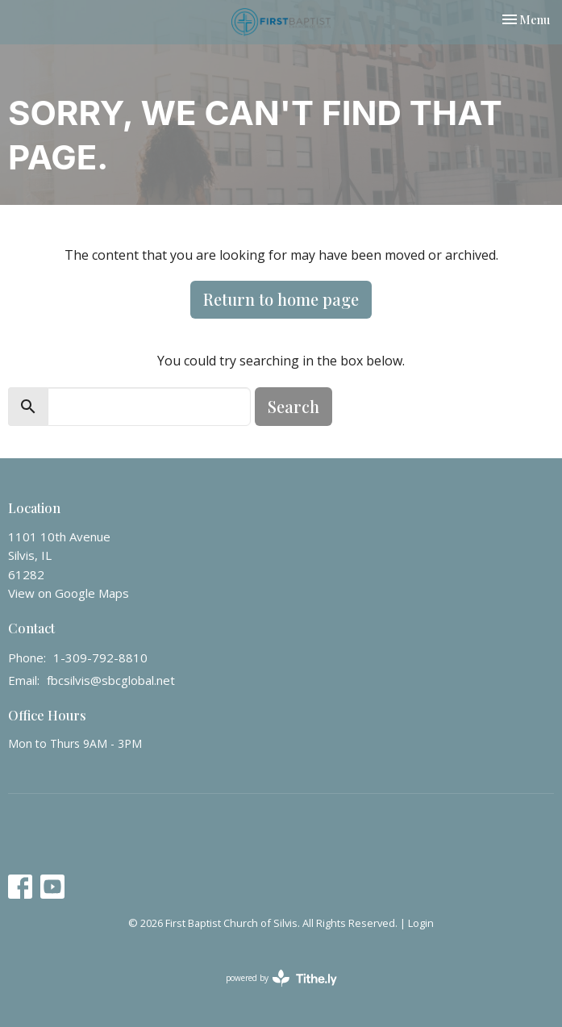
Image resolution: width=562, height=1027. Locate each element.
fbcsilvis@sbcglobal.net (111, 680)
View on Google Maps (68, 593)
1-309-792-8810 (100, 657)
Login (421, 923)
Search (293, 406)
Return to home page (281, 299)
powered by (281, 978)
